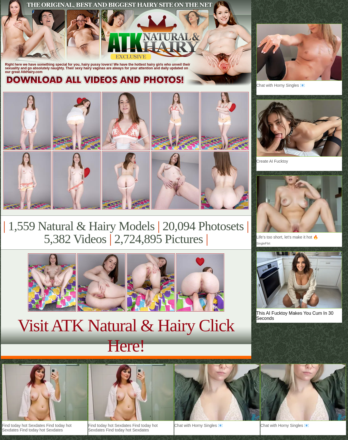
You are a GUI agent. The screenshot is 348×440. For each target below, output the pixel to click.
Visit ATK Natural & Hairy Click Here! (126, 335)
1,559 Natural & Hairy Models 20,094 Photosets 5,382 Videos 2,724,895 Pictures (126, 232)
